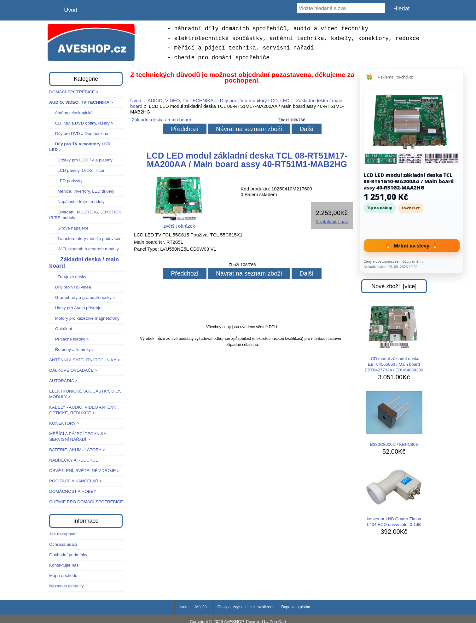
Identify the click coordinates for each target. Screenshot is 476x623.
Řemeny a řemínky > (72, 349)
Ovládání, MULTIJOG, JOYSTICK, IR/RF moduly (85, 215)
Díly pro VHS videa (70, 287)
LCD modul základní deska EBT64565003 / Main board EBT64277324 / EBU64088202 (394, 339)
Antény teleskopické (71, 112)
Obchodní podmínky (68, 554)
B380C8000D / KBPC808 (394, 419)
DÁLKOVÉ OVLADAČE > (73, 370)
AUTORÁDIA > (63, 380)
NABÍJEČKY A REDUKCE (73, 460)
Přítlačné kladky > (69, 339)
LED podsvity (66, 180)
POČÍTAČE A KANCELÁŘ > (75, 481)
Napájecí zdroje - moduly (77, 201)
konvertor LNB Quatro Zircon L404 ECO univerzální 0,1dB (394, 496)
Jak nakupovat (63, 534)
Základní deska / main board (161, 119)
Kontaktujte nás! (64, 565)
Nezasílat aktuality (66, 586)
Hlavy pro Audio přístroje (75, 308)
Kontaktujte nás (332, 221)
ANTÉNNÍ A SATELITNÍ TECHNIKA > (84, 360)
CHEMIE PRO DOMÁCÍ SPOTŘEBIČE (86, 501)
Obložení (60, 328)
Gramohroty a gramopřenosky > (82, 297)
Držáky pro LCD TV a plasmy (81, 160)
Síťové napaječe (68, 228)
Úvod (70, 10)
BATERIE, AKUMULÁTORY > (77, 449)
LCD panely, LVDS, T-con (77, 170)
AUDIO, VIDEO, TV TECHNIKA (180, 100)
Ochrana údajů (63, 544)
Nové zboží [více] (393, 286)
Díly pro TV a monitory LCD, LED (255, 100)
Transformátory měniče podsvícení (86, 238)
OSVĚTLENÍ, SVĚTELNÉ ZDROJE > (84, 470)
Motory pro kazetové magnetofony (84, 318)
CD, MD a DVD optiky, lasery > (81, 123)
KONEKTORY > (64, 423)
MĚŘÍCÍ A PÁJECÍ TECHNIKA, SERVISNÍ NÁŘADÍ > (78, 436)
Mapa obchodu (63, 575)
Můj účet (202, 607)
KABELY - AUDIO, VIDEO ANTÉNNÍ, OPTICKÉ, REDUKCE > (84, 410)
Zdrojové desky (67, 276)
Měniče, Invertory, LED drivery (81, 191)
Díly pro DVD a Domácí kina (78, 133)
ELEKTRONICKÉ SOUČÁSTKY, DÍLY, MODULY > (85, 394)
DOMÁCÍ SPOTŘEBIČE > (73, 92)
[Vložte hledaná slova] (341, 8)
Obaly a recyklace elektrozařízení (245, 607)
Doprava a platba (295, 607)
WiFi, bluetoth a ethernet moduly (84, 249)
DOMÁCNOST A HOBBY (72, 491)
